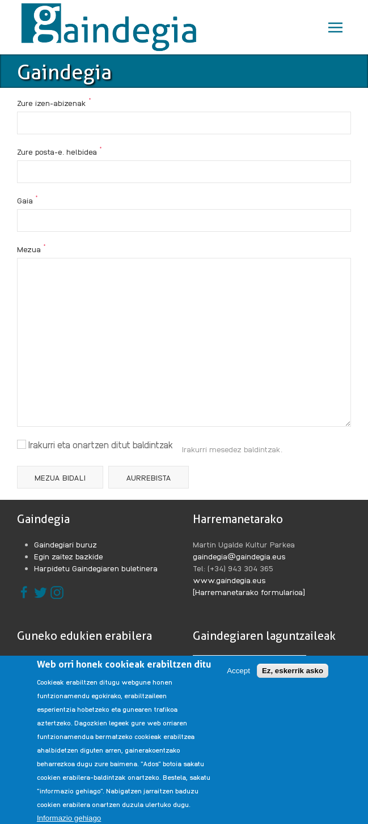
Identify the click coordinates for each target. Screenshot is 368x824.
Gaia (27, 199)
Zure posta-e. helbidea (59, 151)
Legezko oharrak (64, 660)
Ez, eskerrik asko (292, 681)
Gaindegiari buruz (65, 544)
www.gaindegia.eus (229, 579)
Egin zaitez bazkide (68, 555)
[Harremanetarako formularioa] (249, 591)
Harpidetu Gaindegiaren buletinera (96, 567)
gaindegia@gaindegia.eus (239, 555)
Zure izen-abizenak (54, 102)
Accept (238, 681)
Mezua (31, 248)
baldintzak (262, 448)
